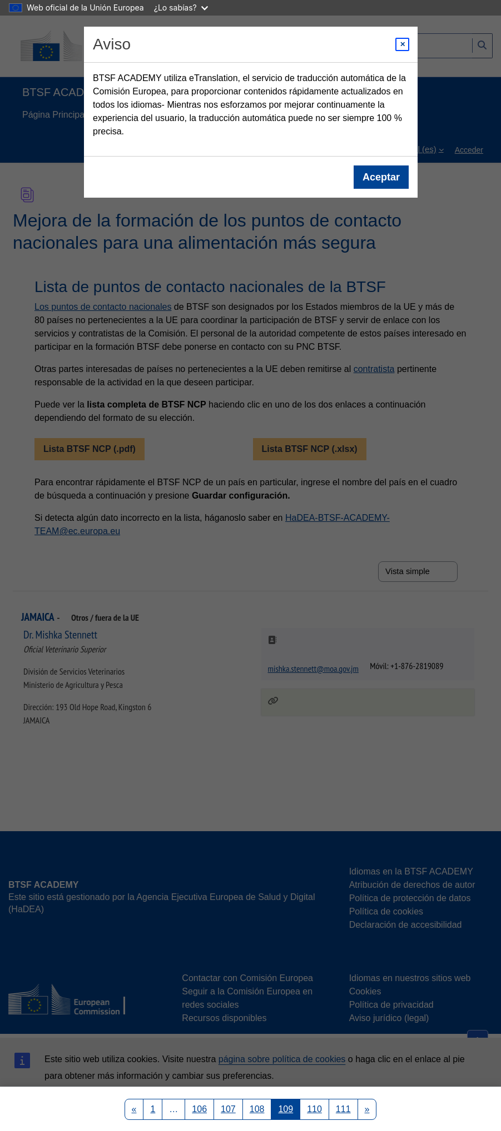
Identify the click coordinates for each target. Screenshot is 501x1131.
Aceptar (380, 177)
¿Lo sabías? (181, 7)
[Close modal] (402, 44)
